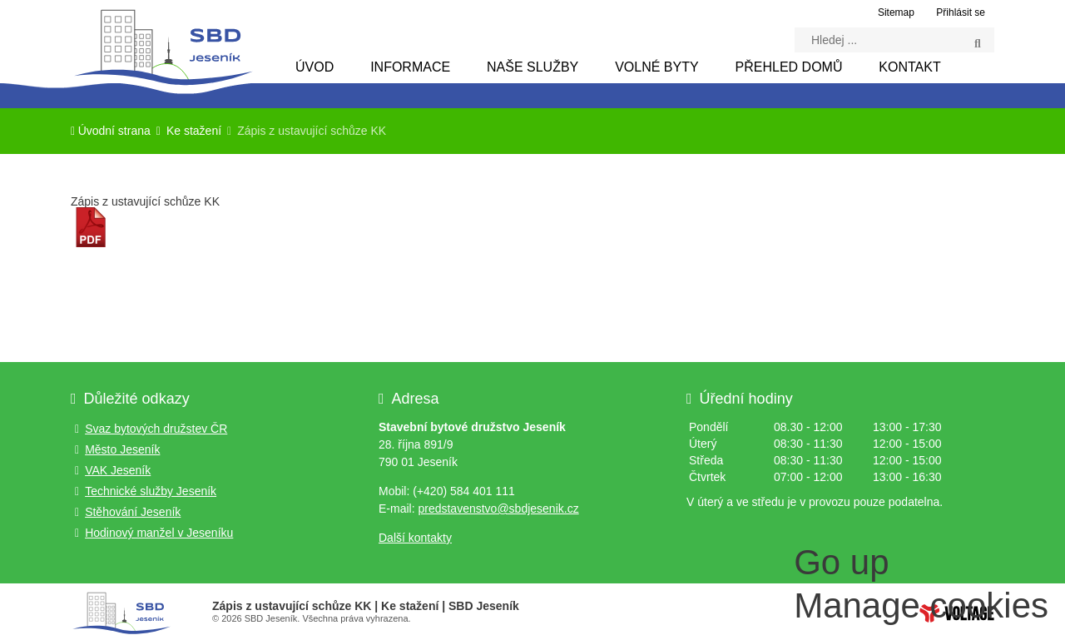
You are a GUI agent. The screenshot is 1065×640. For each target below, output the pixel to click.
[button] (958, 12)
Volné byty (656, 67)
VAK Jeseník (118, 470)
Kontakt (909, 67)
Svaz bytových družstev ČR (156, 428)
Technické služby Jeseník (150, 491)
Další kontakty (415, 537)
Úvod (314, 67)
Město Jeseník (122, 449)
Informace (410, 67)
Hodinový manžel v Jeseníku (159, 532)
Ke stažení (193, 131)
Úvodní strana (162, 47)
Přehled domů (789, 67)
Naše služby (532, 67)
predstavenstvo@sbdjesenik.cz (498, 508)
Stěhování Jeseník (133, 511)
